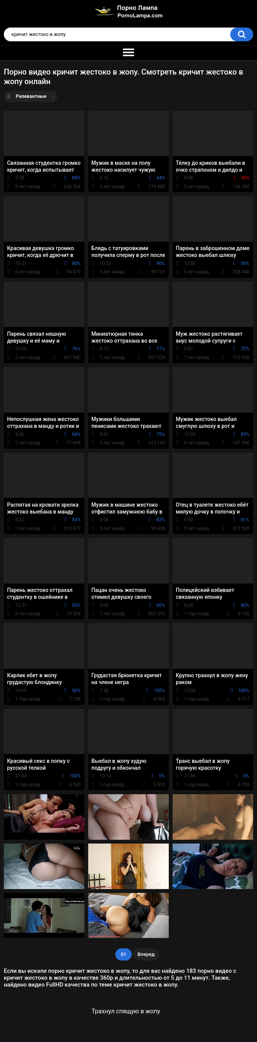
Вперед (146, 954)
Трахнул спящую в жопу (126, 1011)
